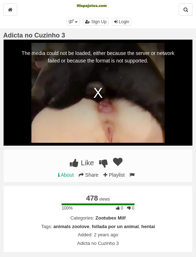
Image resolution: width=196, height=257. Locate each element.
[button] (73, 22)
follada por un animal (115, 226)
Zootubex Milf (110, 218)
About (66, 175)
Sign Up (96, 21)
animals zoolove (71, 226)
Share (88, 175)
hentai (148, 226)
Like (82, 163)
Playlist (113, 175)
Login (121, 21)
